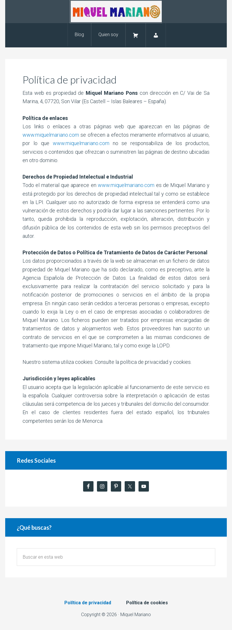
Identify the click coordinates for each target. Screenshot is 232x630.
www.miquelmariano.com (51, 135)
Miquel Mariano (116, 11)
